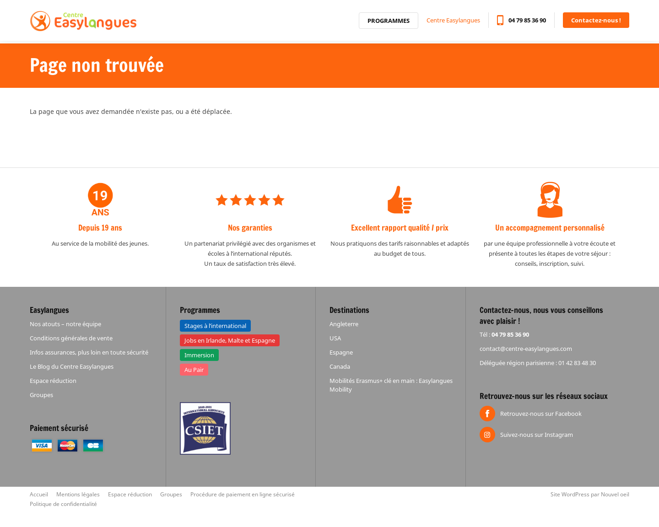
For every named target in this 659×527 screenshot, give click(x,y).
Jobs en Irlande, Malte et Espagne (229, 340)
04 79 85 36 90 (527, 22)
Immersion (199, 355)
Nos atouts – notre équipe (65, 324)
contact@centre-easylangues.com (526, 348)
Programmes (388, 22)
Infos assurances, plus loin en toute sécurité (89, 352)
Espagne (341, 352)
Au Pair (194, 370)
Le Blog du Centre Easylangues (71, 366)
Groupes (41, 395)
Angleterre (344, 324)
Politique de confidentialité (63, 504)
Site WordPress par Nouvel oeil (590, 494)
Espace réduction (53, 380)
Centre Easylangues (453, 22)
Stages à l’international (215, 326)
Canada (340, 366)
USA (335, 338)
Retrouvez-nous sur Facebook (541, 413)
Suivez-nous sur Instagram (536, 434)
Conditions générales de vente (71, 338)
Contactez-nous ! (596, 22)
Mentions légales (78, 494)
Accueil (39, 494)
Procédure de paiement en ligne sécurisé (242, 494)
